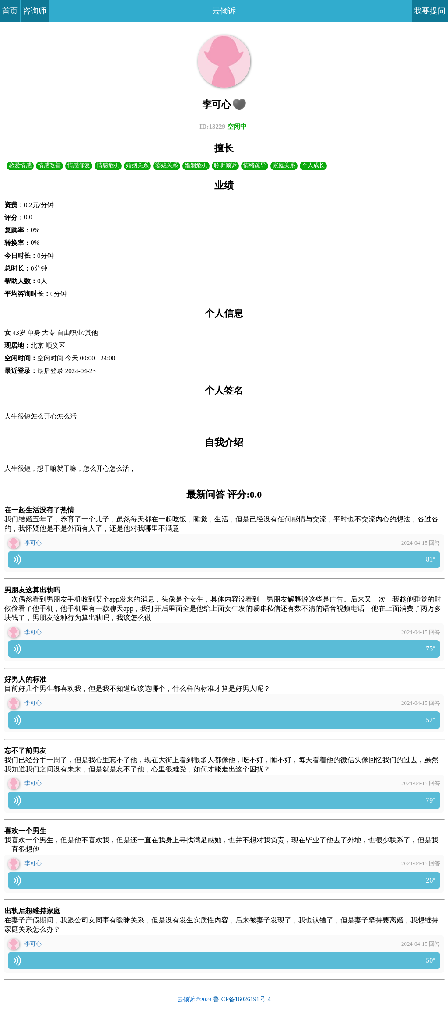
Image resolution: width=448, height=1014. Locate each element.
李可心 (33, 545)
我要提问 (429, 11)
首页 (10, 11)
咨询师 (34, 11)
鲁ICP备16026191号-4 (241, 1001)
